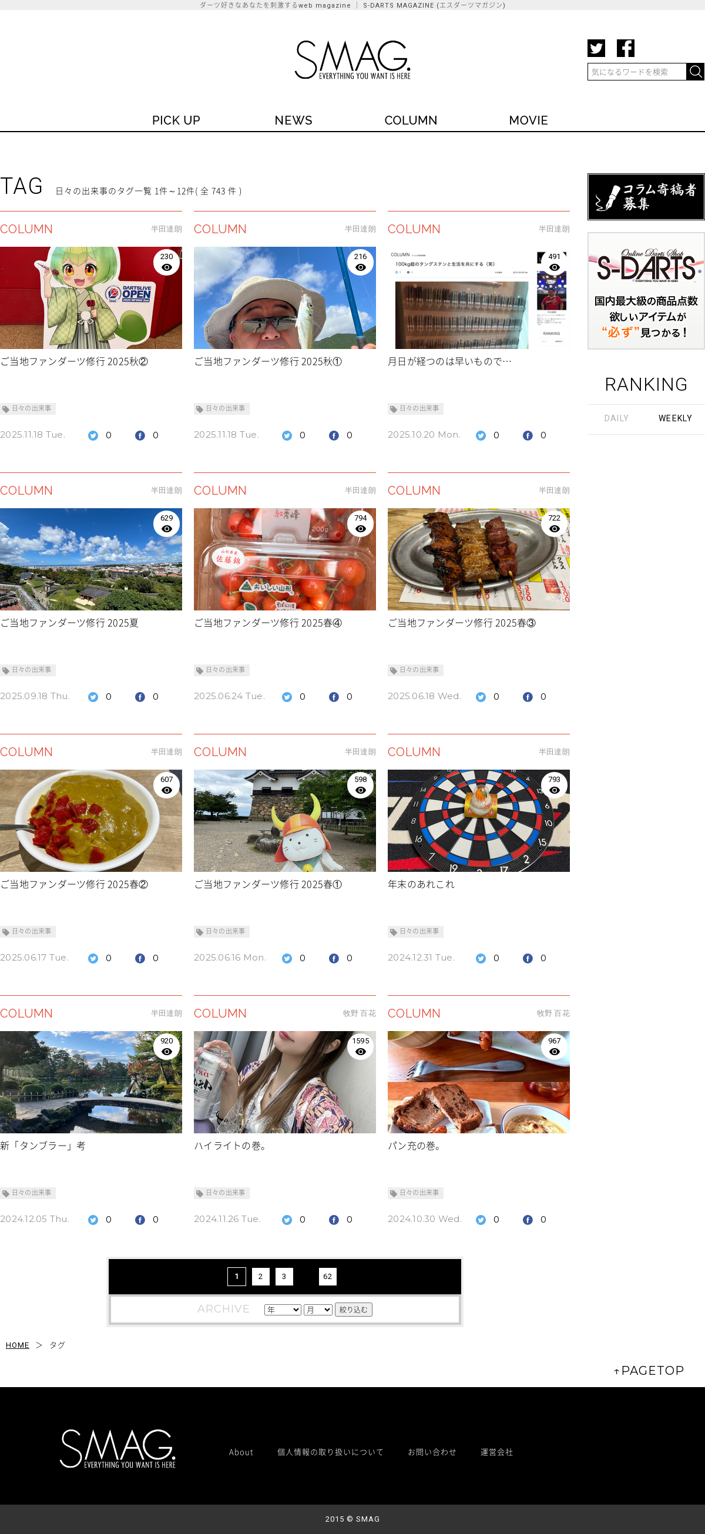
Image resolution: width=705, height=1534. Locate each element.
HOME (17, 1345)
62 (328, 1276)
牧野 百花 (359, 1013)
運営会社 (497, 1451)
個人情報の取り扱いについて (330, 1451)
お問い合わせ (432, 1451)
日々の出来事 (31, 408)
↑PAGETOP (648, 1371)
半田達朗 (166, 228)
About (241, 1451)
